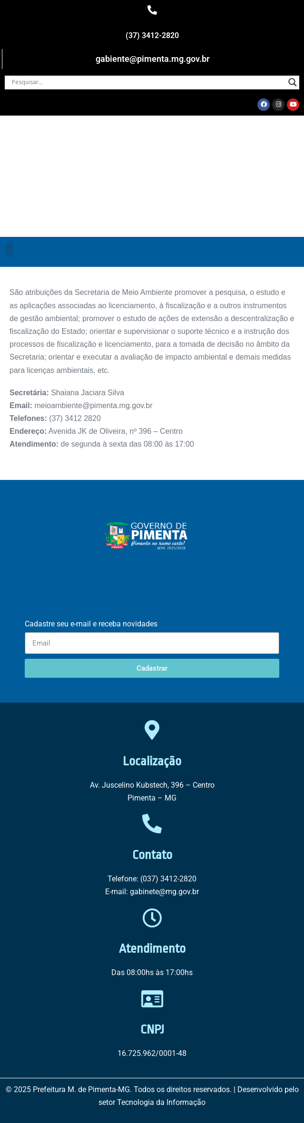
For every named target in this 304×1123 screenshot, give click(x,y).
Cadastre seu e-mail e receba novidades (91, 623)
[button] (9, 249)
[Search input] (148, 82)
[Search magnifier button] (292, 82)
